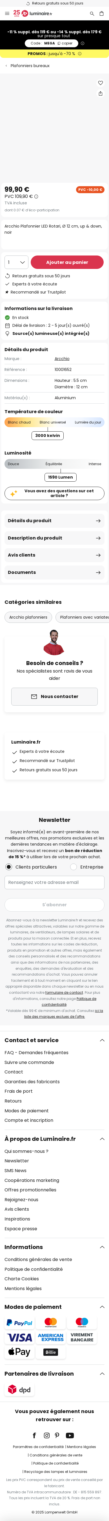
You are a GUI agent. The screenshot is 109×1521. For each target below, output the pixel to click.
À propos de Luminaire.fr (40, 1139)
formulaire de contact (64, 992)
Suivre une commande (29, 1062)
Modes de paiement (27, 1111)
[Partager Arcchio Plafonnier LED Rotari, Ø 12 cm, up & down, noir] (100, 93)
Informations (24, 1247)
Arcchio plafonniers (28, 617)
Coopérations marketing (32, 1180)
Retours (13, 1101)
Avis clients (21, 555)
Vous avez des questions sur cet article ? (59, 493)
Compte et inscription (29, 1120)
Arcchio (62, 358)
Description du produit (35, 538)
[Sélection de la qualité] (16, 262)
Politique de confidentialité (34, 1269)
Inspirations (17, 1219)
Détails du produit (30, 520)
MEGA (51, 43)
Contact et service (32, 1040)
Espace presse (21, 1229)
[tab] (54, 1080)
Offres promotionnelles (30, 1190)
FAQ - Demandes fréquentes (36, 1052)
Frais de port (19, 1091)
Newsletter (17, 1161)
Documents (22, 572)
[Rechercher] (92, 13)
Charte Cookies (22, 1279)
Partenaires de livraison (39, 1374)
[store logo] (36, 13)
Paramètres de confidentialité (38, 1446)
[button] (100, 83)
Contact (14, 1072)
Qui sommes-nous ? (26, 1151)
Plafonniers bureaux (30, 65)
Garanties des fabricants (32, 1081)
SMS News (15, 1170)
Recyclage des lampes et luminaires (55, 1471)
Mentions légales (23, 1288)
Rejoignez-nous (21, 1199)
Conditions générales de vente (38, 1259)
